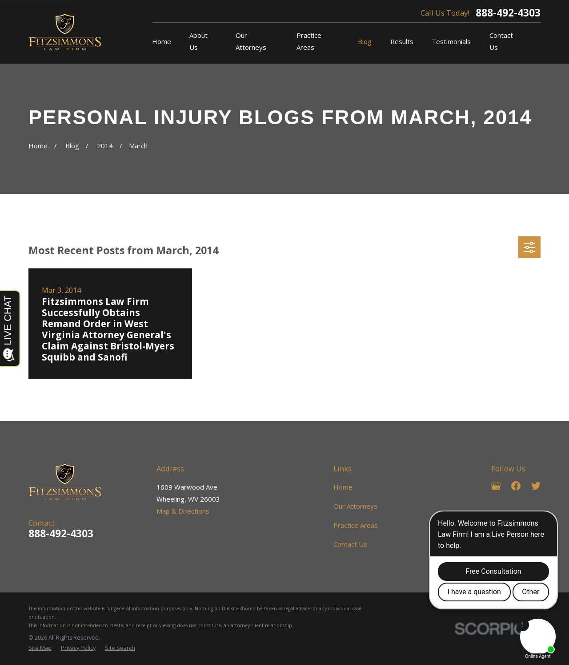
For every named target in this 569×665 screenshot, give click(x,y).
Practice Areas (355, 525)
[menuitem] (40, 648)
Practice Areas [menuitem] (309, 41)
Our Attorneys (355, 506)
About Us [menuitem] (198, 41)
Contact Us (350, 543)
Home (343, 487)
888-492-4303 (508, 13)
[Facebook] (516, 486)
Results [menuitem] (401, 41)
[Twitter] (536, 486)
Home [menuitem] (161, 41)
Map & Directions (182, 511)
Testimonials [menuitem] (451, 41)
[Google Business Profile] (496, 486)
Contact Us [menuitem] (501, 41)
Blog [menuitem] (365, 41)
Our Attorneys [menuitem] (251, 41)
